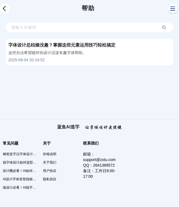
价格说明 (49, 154)
